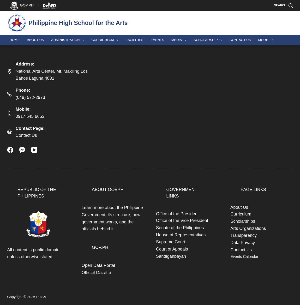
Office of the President (177, 213)
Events (157, 40)
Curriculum (105, 40)
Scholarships (242, 221)
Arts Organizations (248, 228)
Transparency (243, 235)
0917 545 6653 (30, 116)
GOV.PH (100, 247)
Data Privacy (242, 242)
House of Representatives (181, 235)
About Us (35, 40)
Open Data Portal (98, 265)
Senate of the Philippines (180, 227)
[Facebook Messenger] (22, 150)
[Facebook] (10, 150)
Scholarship (209, 40)
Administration (68, 40)
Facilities (135, 40)
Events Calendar (244, 257)
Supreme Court (170, 241)
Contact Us (240, 40)
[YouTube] (34, 150)
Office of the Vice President (182, 220)
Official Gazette (96, 272)
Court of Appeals (172, 249)
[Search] (283, 5)
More (266, 40)
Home (15, 40)
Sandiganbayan (171, 256)
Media (179, 40)
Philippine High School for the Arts (78, 22)
